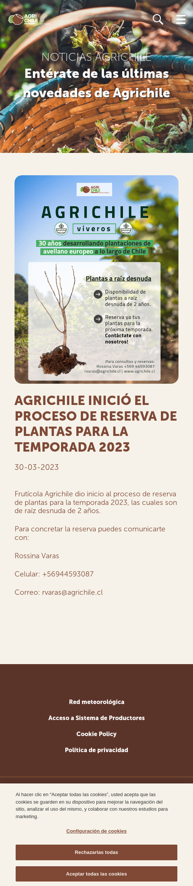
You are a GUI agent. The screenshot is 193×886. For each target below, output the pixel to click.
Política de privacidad (96, 750)
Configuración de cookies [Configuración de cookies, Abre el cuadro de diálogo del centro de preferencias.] (96, 832)
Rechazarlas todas (96, 854)
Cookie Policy (96, 734)
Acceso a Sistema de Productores (96, 718)
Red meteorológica (96, 702)
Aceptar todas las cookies (96, 875)
